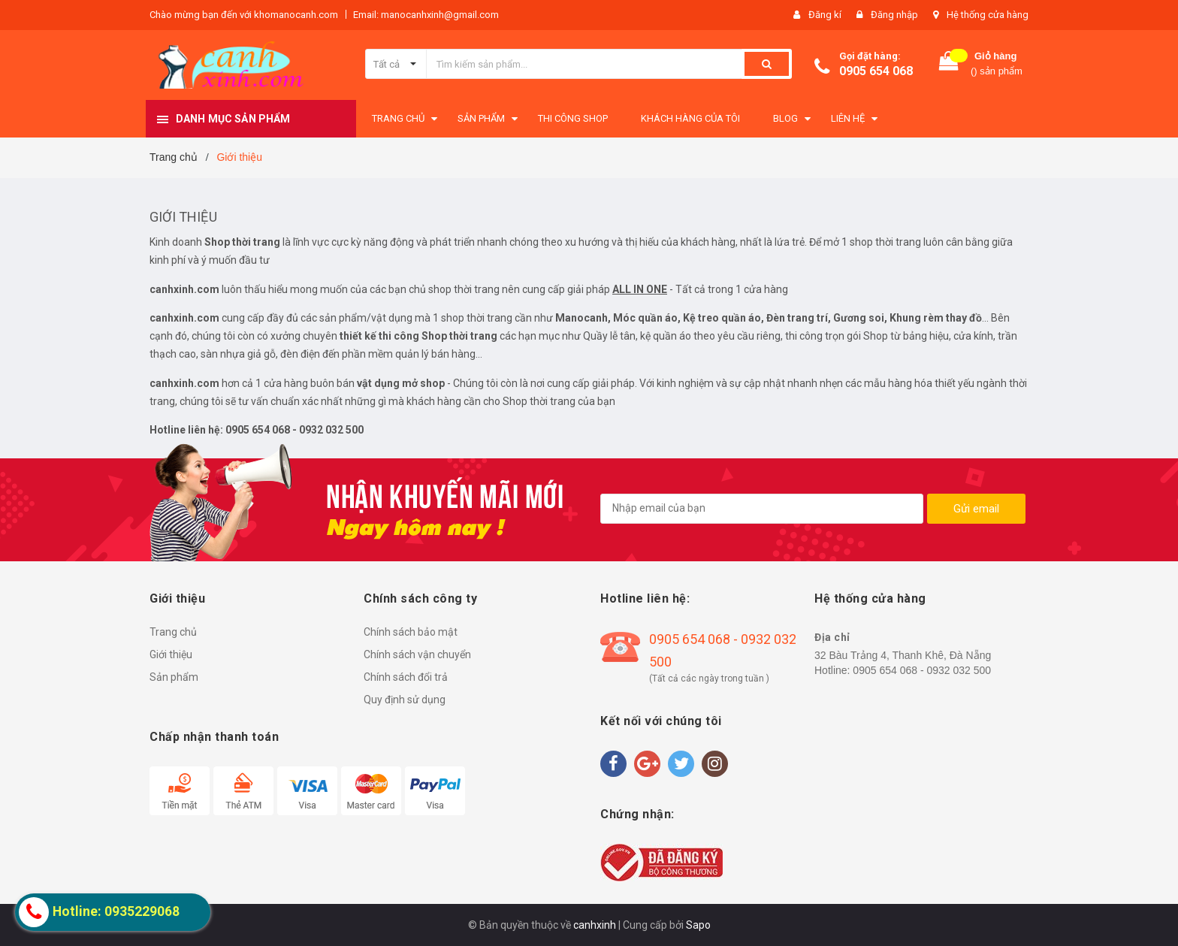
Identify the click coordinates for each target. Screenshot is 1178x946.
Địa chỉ (832, 637)
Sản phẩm (174, 677)
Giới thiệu (183, 217)
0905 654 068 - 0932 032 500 (722, 650)
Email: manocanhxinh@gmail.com (426, 14)
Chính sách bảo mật (411, 632)
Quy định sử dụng (405, 700)
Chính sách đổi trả (406, 677)
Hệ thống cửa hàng (987, 14)
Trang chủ (173, 632)
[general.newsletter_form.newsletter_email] (761, 509)
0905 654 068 (876, 71)
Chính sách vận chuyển (417, 654)
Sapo (698, 925)
